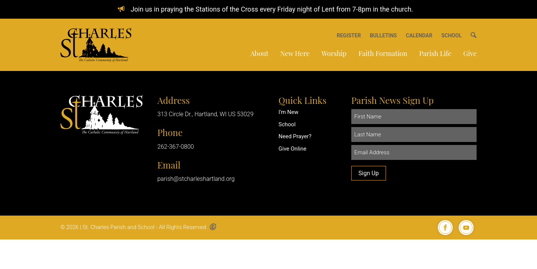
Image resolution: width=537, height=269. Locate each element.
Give (470, 53)
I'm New (288, 112)
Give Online (293, 148)
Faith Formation (382, 53)
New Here (295, 53)
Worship (333, 53)
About (259, 53)
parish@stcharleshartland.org (196, 178)
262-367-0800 (175, 146)
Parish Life (435, 53)
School (287, 124)
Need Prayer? (295, 136)
